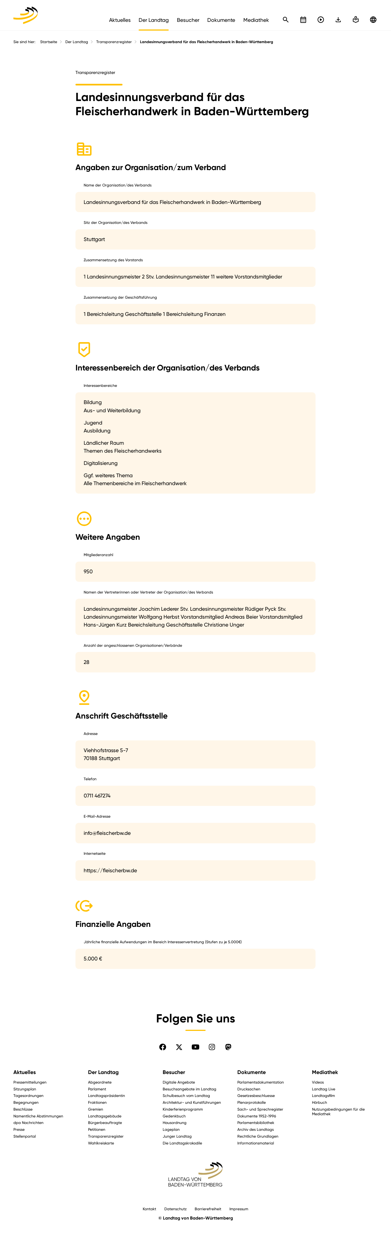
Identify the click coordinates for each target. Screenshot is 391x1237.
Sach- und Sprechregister (260, 1109)
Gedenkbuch (174, 1116)
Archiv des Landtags (255, 1129)
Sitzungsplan (24, 1089)
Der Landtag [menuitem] (154, 20)
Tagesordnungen (28, 1095)
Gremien (95, 1109)
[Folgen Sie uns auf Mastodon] (228, 1047)
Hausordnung (174, 1122)
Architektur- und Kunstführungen (192, 1102)
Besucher (174, 1072)
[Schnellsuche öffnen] (285, 19)
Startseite (48, 42)
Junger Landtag (177, 1136)
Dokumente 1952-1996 (256, 1116)
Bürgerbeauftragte (105, 1122)
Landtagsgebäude (104, 1116)
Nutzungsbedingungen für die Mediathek (338, 1111)
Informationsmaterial (255, 1143)
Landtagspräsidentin (106, 1095)
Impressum (238, 1208)
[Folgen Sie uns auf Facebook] (163, 1047)
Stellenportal (24, 1136)
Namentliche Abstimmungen (38, 1116)
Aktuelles (24, 1072)
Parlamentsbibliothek (255, 1122)
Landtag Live (323, 1089)
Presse (19, 1129)
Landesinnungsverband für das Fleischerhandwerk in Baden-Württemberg (206, 42)
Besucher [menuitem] (188, 20)
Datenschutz (175, 1208)
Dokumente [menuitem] (221, 20)
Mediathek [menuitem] (256, 20)
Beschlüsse (23, 1109)
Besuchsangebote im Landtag (189, 1089)
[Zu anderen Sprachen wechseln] (373, 19)
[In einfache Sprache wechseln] (338, 19)
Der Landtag (76, 42)
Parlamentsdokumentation (260, 1082)
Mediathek (325, 1072)
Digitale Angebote (179, 1082)
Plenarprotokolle (251, 1102)
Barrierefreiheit (208, 1208)
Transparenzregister (114, 42)
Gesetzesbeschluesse (256, 1095)
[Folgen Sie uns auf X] (179, 1047)
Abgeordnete (100, 1082)
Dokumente (251, 1072)
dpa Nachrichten (28, 1122)
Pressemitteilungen (29, 1082)
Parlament (97, 1089)
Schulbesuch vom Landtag (186, 1095)
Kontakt (149, 1208)
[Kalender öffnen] (303, 19)
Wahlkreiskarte (101, 1143)
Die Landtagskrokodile (182, 1143)
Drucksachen (248, 1089)
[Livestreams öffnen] (320, 19)
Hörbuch (319, 1102)
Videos (318, 1082)
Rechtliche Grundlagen (257, 1136)
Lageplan (171, 1129)
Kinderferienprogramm (183, 1109)
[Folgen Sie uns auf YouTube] (195, 1047)
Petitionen (96, 1129)
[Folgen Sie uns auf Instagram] (212, 1047)
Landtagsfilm (323, 1095)
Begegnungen (26, 1102)
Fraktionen (97, 1102)
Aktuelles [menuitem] (120, 20)
